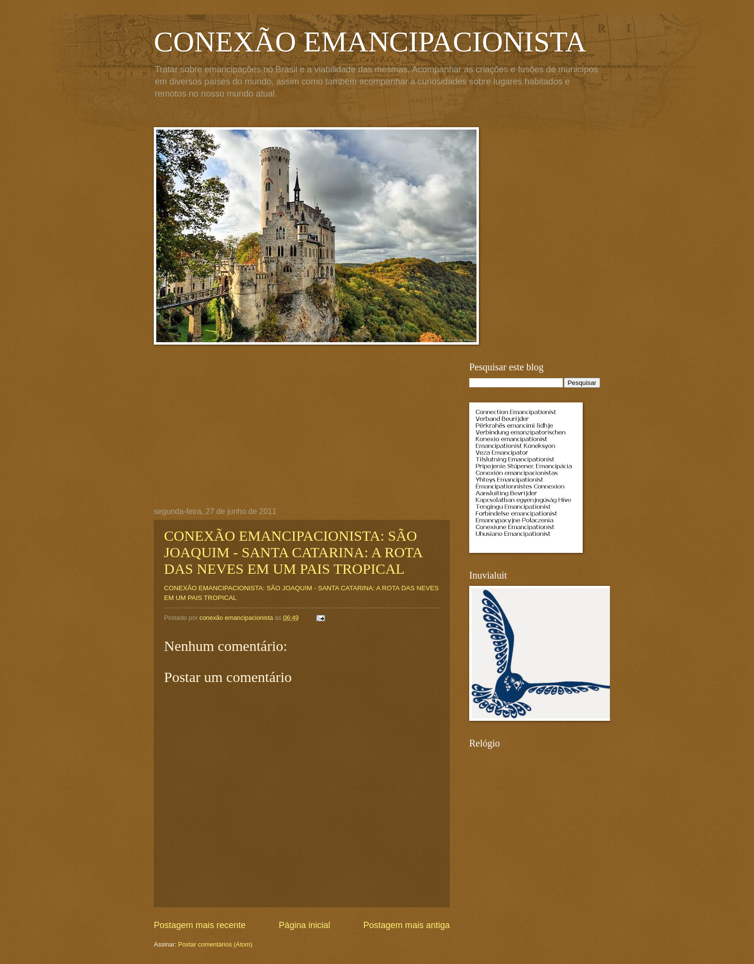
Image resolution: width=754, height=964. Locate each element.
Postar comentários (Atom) (215, 944)
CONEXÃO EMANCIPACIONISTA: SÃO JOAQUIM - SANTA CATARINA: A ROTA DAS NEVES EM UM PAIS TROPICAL (293, 552)
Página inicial (304, 925)
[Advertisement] (302, 434)
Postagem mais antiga (406, 925)
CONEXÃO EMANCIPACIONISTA (370, 42)
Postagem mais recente (200, 925)
